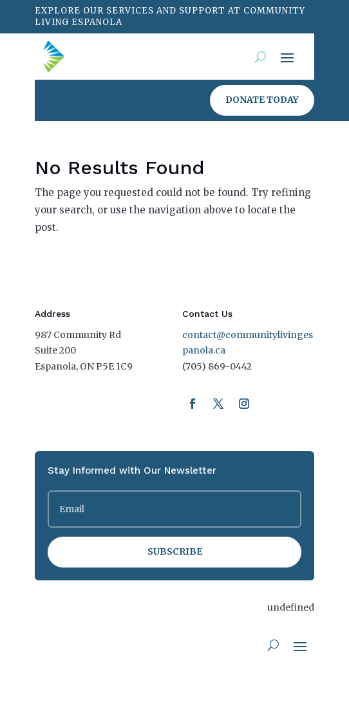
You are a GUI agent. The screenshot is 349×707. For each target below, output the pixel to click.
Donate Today (262, 99)
